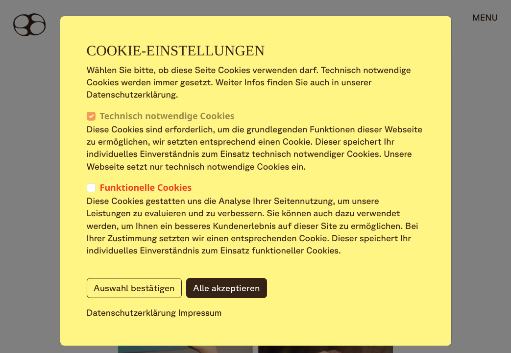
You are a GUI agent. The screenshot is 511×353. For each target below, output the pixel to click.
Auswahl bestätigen (134, 288)
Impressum (200, 313)
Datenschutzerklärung (131, 313)
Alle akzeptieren (226, 288)
